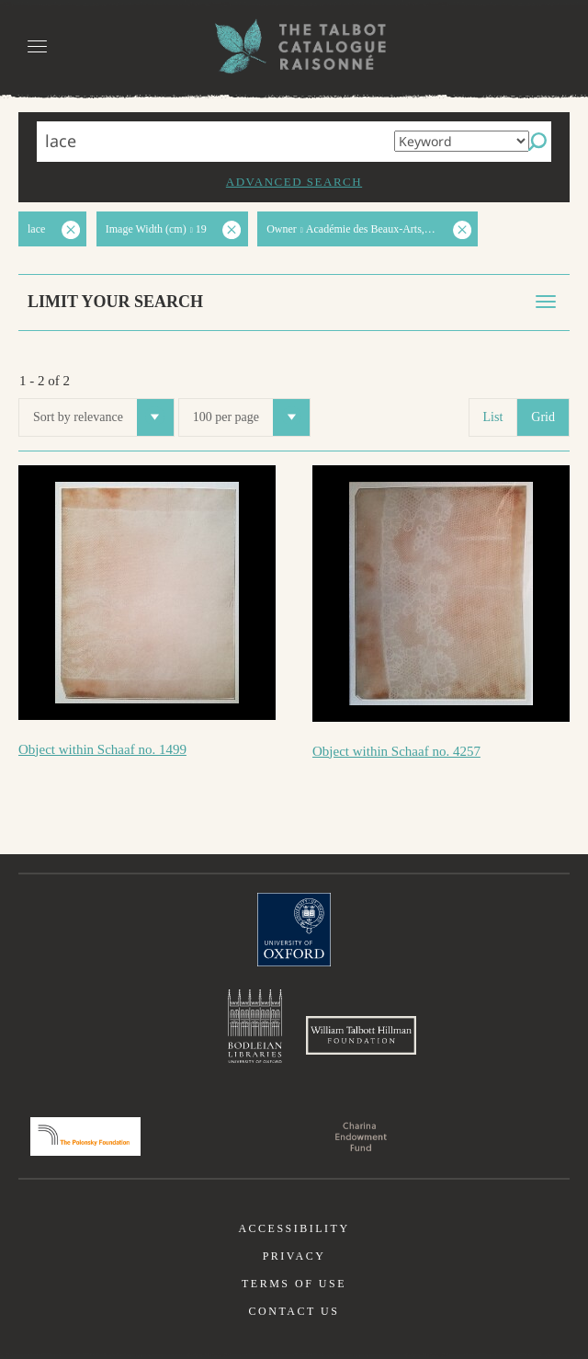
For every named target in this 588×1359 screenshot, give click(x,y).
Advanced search (294, 181)
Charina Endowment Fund (361, 1136)
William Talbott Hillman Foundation (361, 1035)
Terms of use (294, 1283)
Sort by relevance (103, 417)
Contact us (294, 1311)
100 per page (251, 417)
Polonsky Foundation (85, 1136)
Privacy (294, 1256)
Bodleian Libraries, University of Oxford (255, 1026)
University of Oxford (294, 929)
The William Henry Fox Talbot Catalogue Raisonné (294, 46)
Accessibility (293, 1228)
